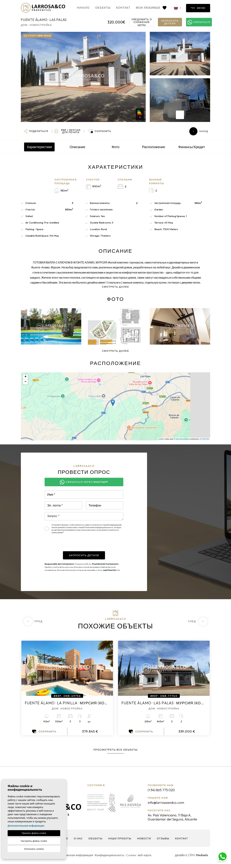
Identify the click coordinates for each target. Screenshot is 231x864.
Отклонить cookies (34, 848)
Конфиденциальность (112, 856)
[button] (36, 131)
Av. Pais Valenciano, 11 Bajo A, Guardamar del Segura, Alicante (175, 817)
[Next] (197, 621)
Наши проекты (120, 839)
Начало (78, 7)
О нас (77, 839)
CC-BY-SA (204, 439)
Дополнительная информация (26, 825)
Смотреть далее (115, 286)
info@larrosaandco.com (167, 802)
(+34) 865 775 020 (163, 790)
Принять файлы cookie (34, 833)
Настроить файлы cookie (34, 840)
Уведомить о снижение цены (142, 22)
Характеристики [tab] (39, 147)
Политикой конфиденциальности (98, 527)
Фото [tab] (115, 147)
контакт (118, 7)
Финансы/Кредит (191, 147)
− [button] (25, 382)
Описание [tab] (77, 147)
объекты (97, 7)
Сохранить (44, 731)
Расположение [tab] (153, 147)
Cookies (134, 856)
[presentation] (70, 544)
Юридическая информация (75, 856)
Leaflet (161, 439)
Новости (144, 839)
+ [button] (25, 376)
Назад (198, 131)
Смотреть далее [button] (115, 350)
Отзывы (163, 839)
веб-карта (148, 856)
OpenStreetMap (182, 439)
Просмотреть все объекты (115, 749)
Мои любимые (146, 7)
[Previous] (33, 621)
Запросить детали (170, 22)
